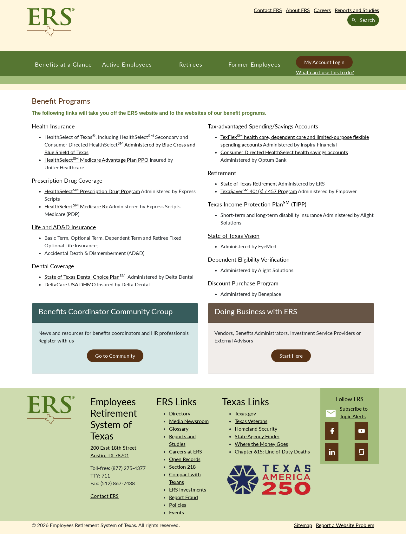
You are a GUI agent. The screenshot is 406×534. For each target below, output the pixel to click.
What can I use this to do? (325, 72)
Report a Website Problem (345, 525)
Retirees (190, 64)
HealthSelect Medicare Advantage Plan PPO (96, 160)
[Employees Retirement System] (51, 409)
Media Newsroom (189, 421)
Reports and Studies (357, 10)
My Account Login (324, 62)
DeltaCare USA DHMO (70, 284)
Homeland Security (256, 429)
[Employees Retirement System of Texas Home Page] (51, 22)
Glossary (178, 429)
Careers (322, 10)
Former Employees (254, 64)
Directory (179, 413)
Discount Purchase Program (243, 283)
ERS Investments (187, 489)
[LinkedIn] (331, 452)
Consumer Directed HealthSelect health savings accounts (284, 152)
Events (176, 512)
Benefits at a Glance (63, 64)
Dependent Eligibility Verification (249, 259)
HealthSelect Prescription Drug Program (92, 191)
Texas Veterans (251, 421)
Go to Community (115, 356)
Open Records (184, 459)
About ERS (298, 10)
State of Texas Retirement (248, 183)
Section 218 (182, 467)
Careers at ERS (185, 451)
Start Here (291, 356)
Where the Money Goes (261, 444)
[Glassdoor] (361, 452)
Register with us (56, 340)
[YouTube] (361, 431)
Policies (177, 505)
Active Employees (127, 64)
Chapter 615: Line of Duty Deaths (272, 451)
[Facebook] (331, 431)
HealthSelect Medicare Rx (76, 206)
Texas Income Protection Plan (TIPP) (257, 204)
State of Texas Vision (233, 235)
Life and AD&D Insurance (64, 227)
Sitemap (303, 525)
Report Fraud (183, 497)
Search (363, 20)
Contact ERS (268, 10)
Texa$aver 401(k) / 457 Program (258, 191)
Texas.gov (245, 413)
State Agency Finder (257, 436)
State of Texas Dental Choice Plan (82, 277)
